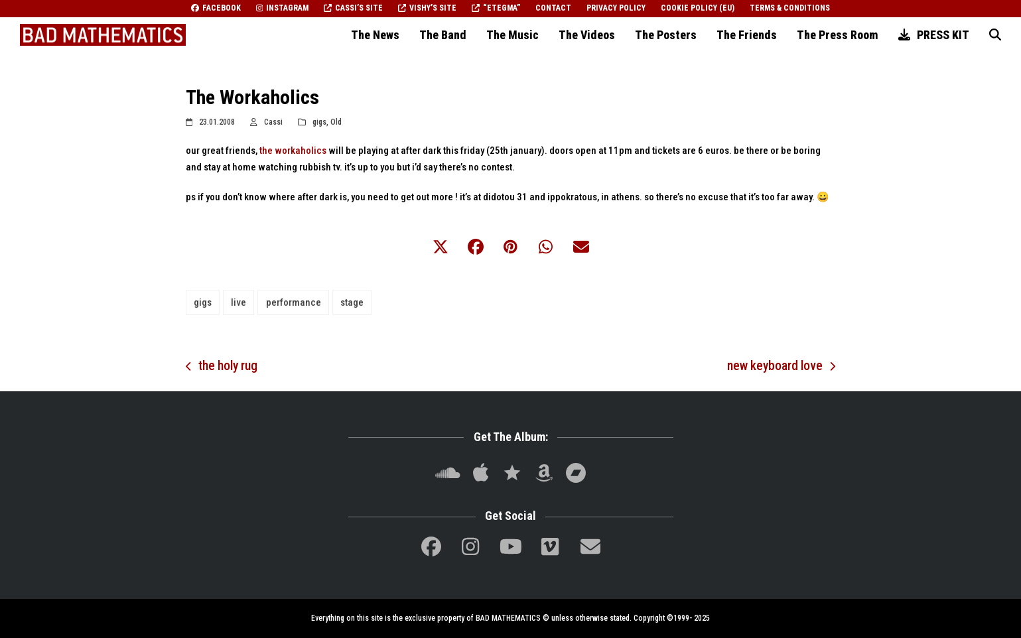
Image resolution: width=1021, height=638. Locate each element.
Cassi (273, 122)
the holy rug (221, 367)
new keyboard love (781, 367)
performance (293, 302)
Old (336, 122)
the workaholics (292, 151)
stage (352, 302)
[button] (995, 35)
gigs (319, 122)
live (238, 302)
